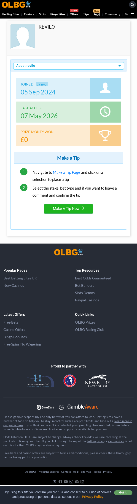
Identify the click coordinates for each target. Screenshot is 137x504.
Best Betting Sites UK (20, 278)
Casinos (29, 14)
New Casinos (13, 285)
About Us (30, 471)
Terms (97, 471)
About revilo (25, 66)
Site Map (86, 471)
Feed (96, 13)
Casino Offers (14, 329)
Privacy (107, 471)
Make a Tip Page (66, 172)
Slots (42, 14)
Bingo (57, 14)
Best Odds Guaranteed (93, 278)
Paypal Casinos (87, 300)
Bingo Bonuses (15, 337)
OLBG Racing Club (89, 329)
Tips (86, 14)
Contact (66, 471)
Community (112, 14)
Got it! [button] (123, 492)
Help (76, 471)
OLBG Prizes (85, 322)
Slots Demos (85, 292)
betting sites (95, 441)
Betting (10, 14)
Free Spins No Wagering (22, 344)
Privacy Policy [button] (92, 497)
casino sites (116, 441)
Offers (74, 13)
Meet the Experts (49, 471)
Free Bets (10, 322)
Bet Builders (84, 285)
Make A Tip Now (68, 208)
